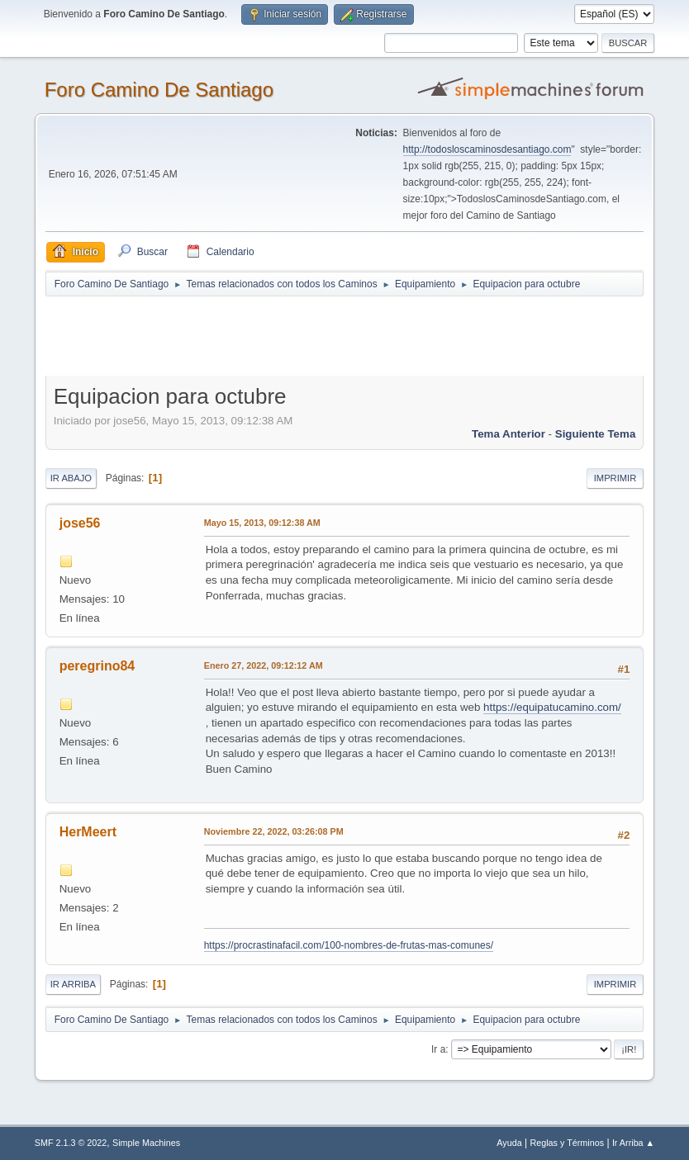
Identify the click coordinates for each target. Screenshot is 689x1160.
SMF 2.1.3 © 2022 (71, 1143)
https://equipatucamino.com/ (552, 707)
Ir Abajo (71, 478)
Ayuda (509, 1143)
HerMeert (87, 832)
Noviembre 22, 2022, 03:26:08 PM (274, 831)
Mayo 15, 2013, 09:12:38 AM (262, 523)
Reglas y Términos (567, 1143)
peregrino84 (97, 666)
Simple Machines (146, 1143)
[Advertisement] (336, 335)
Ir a (438, 1049)
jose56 (80, 523)
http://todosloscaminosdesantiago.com (487, 149)
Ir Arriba (73, 984)
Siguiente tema (595, 434)
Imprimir (615, 478)
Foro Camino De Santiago (159, 89)
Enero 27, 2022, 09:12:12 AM (263, 665)
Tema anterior (508, 434)
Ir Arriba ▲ (633, 1143)
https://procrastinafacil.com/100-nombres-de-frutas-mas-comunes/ (348, 945)
